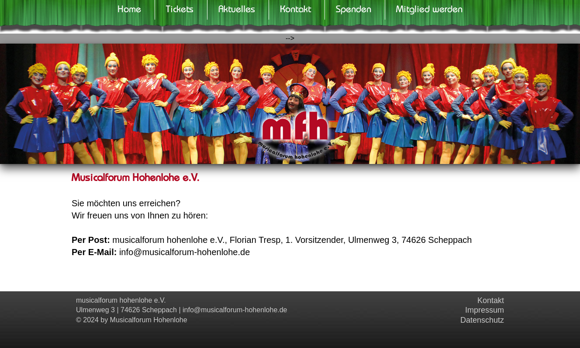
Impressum (484, 310)
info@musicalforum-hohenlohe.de (235, 310)
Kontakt (490, 300)
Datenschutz (482, 320)
